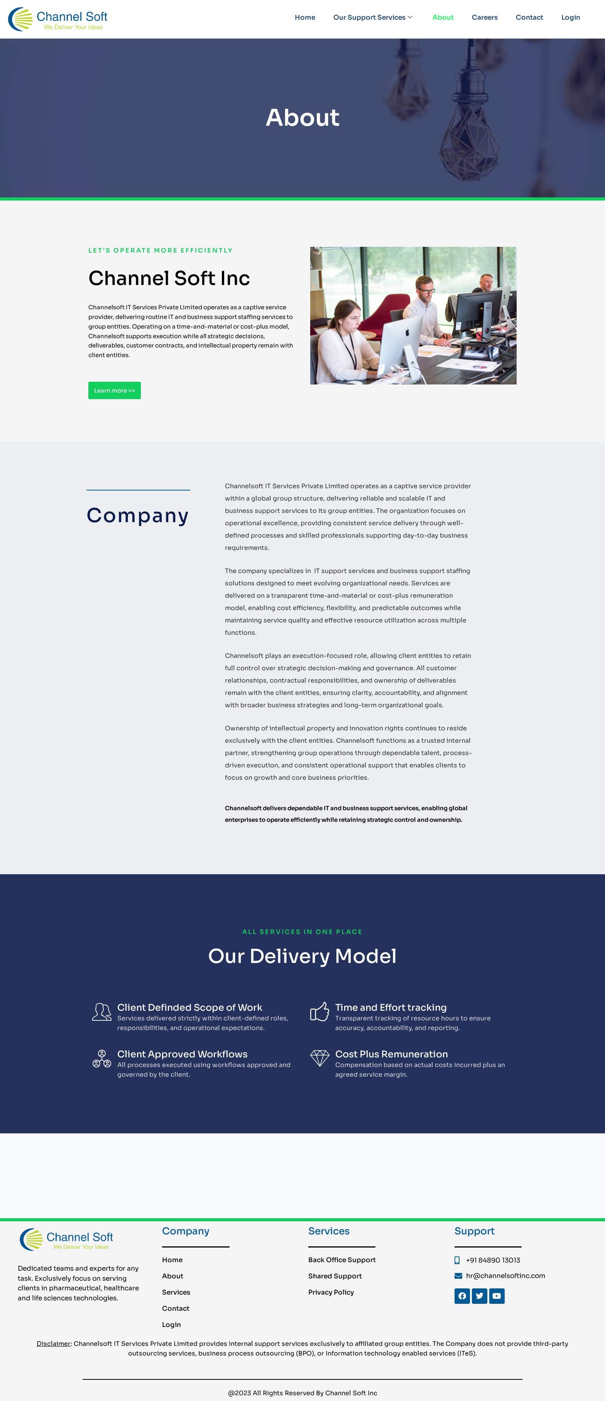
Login (570, 19)
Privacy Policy (331, 1292)
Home (299, 19)
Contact (528, 19)
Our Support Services (368, 19)
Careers (482, 19)
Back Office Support (342, 1260)
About (439, 19)
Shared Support (335, 1276)
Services (176, 1292)
